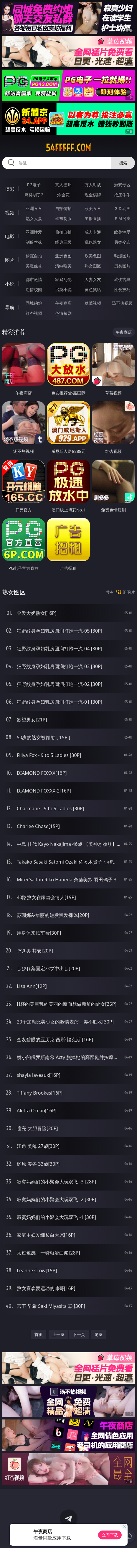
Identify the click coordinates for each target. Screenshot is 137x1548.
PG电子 (34, 184)
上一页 (58, 1334)
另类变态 (122, 242)
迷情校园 (34, 289)
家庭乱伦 (63, 279)
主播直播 (93, 218)
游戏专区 (122, 184)
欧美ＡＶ (93, 208)
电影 (9, 236)
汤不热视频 (122, 303)
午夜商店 (63, 303)
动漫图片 (122, 256)
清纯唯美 (63, 266)
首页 (38, 1334)
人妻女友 (93, 279)
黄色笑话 (93, 289)
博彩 (9, 189)
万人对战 (93, 184)
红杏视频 (34, 313)
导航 (9, 307)
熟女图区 (93, 266)
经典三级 (63, 242)
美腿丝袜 (34, 266)
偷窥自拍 (34, 256)
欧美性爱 (122, 232)
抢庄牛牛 (122, 195)
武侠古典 (122, 279)
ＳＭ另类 (122, 218)
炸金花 (63, 195)
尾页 (98, 1334)
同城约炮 (34, 303)
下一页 (79, 1334)
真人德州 (63, 184)
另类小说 (63, 289)
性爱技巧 (122, 289)
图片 (9, 260)
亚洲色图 (63, 256)
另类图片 (122, 266)
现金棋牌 (93, 195)
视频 (9, 212)
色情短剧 (63, 313)
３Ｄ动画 (122, 208)
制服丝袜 (34, 242)
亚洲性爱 (34, 232)
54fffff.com (68, 148)
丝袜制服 (63, 218)
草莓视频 (93, 303)
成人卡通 (93, 232)
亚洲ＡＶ (34, 208)
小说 (9, 283)
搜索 (123, 163)
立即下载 (110, 1535)
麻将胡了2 (33, 195)
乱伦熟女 (93, 242)
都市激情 (34, 279)
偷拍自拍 (63, 232)
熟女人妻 (34, 218)
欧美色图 (93, 256)
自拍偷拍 (63, 208)
